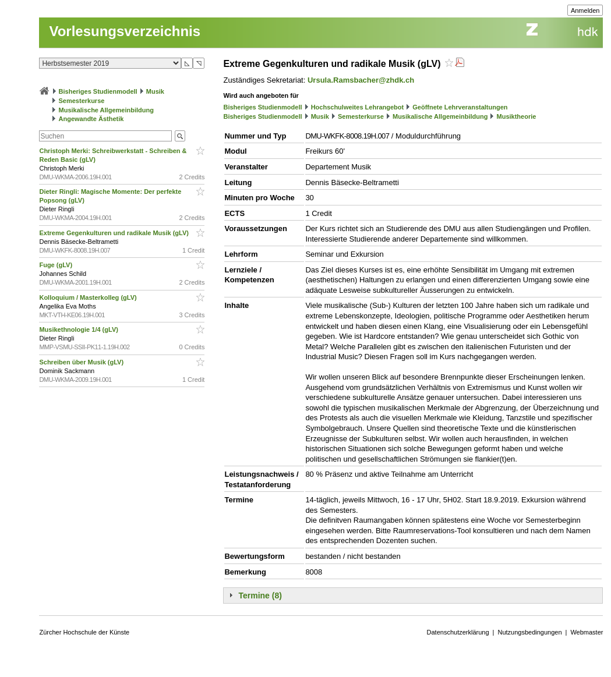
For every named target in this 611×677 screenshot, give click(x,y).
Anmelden (585, 10)
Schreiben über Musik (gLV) (82, 362)
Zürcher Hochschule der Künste (84, 632)
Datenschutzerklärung (458, 632)
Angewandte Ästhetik (91, 118)
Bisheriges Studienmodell (98, 91)
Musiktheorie (516, 116)
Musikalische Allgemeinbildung (106, 110)
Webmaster (586, 632)
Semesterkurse (82, 100)
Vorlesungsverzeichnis (124, 31)
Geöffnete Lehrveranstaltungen (459, 107)
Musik (155, 91)
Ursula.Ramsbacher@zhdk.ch (361, 80)
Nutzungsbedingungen (529, 632)
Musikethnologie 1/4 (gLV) (79, 329)
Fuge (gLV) (56, 264)
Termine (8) (259, 595)
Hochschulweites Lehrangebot (357, 107)
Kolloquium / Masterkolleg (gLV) (88, 297)
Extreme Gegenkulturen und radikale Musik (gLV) (114, 232)
